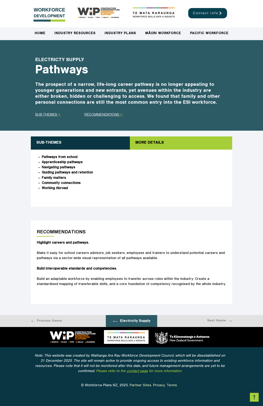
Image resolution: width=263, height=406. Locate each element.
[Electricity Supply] (131, 321)
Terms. (173, 385)
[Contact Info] (207, 13)
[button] (120, 34)
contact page (137, 371)
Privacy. (159, 385)
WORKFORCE (49, 10)
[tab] (80, 143)
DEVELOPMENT (49, 16)
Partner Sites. (141, 385)
